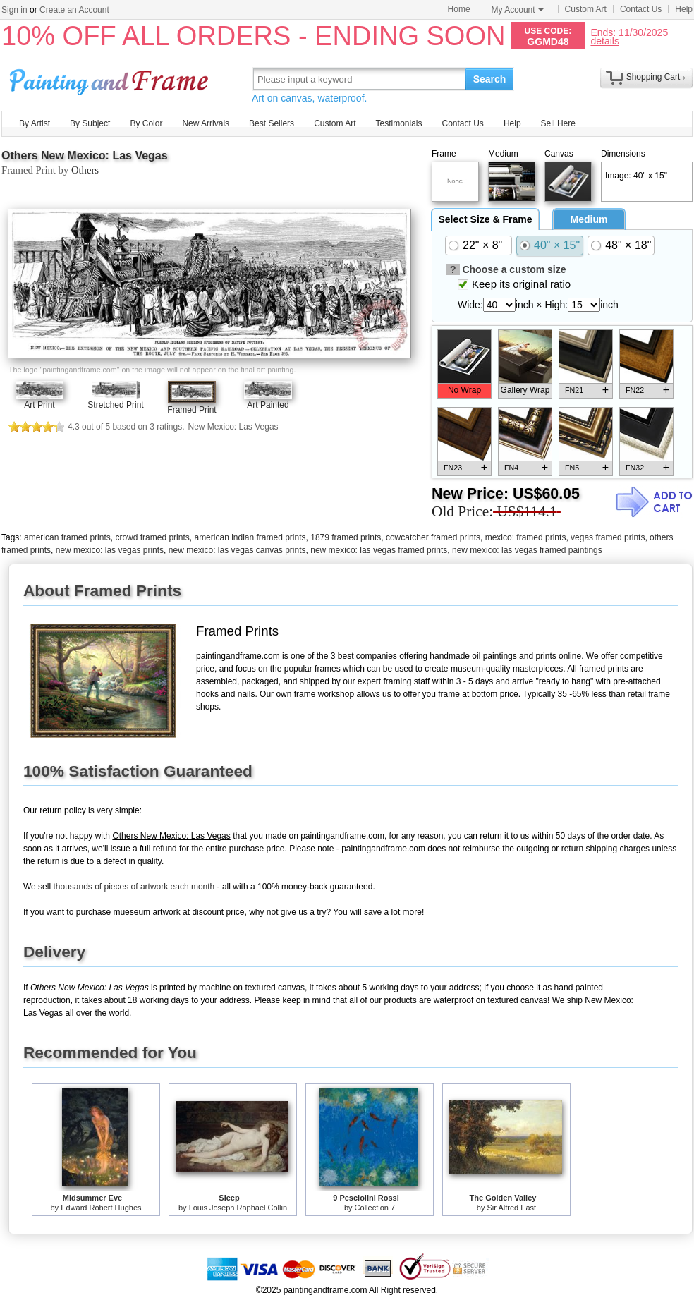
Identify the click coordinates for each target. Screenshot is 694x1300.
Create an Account (74, 10)
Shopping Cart (653, 77)
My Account (518, 10)
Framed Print (191, 410)
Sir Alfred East (511, 1207)
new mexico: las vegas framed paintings (527, 550)
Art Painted (267, 405)
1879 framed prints (345, 537)
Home (459, 9)
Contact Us (641, 9)
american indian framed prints (249, 537)
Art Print (39, 405)
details (604, 40)
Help (684, 9)
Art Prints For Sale (111, 79)
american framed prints (67, 537)
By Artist (34, 123)
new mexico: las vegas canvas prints (237, 550)
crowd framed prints (152, 537)
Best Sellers (271, 123)
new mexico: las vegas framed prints (378, 550)
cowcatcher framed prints (433, 537)
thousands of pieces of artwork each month (133, 887)
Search (489, 79)
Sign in (14, 10)
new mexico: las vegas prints (110, 550)
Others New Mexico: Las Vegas (84, 156)
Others (85, 170)
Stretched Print (115, 405)
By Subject (90, 123)
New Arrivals (205, 123)
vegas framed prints (608, 537)
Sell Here (558, 123)
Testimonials (398, 123)
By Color (146, 123)
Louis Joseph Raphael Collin (238, 1207)
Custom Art (586, 9)
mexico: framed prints (525, 537)
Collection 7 (375, 1207)
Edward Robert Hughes (101, 1207)
